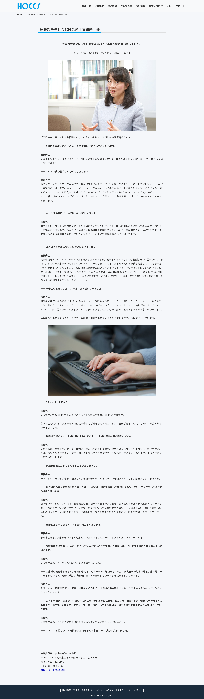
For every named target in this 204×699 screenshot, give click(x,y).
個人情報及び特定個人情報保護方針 (77, 690)
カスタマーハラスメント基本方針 (111, 690)
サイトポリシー (135, 690)
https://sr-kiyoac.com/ (54, 669)
